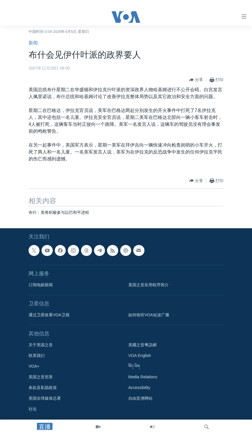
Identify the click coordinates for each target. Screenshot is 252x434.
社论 (33, 409)
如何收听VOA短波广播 (148, 315)
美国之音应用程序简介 (148, 285)
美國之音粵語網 (142, 345)
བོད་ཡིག (134, 366)
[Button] (196, 79)
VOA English (139, 355)
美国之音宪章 (41, 377)
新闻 (33, 42)
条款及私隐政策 (43, 387)
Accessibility (139, 387)
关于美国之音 (41, 345)
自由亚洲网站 (140, 398)
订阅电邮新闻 (41, 285)
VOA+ (34, 366)
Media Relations (142, 377)
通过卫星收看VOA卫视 (49, 315)
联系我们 (37, 355)
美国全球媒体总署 (45, 398)
